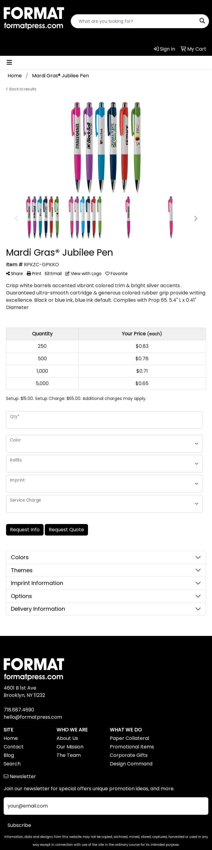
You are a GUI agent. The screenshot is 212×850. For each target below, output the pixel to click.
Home (11, 738)
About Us (67, 738)
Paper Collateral (129, 738)
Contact (14, 746)
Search (12, 763)
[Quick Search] (133, 21)
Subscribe (19, 825)
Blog (9, 755)
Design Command (131, 763)
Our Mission (70, 746)
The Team (69, 755)
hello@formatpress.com (33, 717)
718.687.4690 (19, 709)
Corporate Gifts (129, 755)
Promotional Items (132, 746)
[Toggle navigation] (9, 62)
